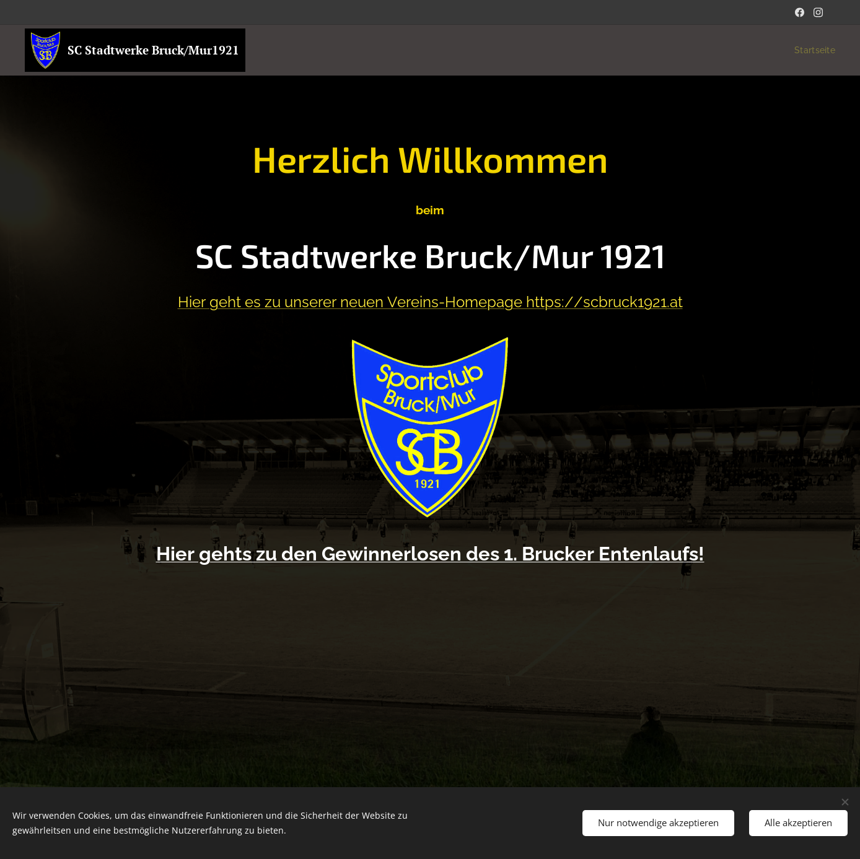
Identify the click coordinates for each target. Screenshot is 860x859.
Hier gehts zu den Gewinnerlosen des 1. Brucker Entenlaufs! (430, 554)
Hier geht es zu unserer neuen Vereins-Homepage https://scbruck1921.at (430, 302)
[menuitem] (811, 50)
